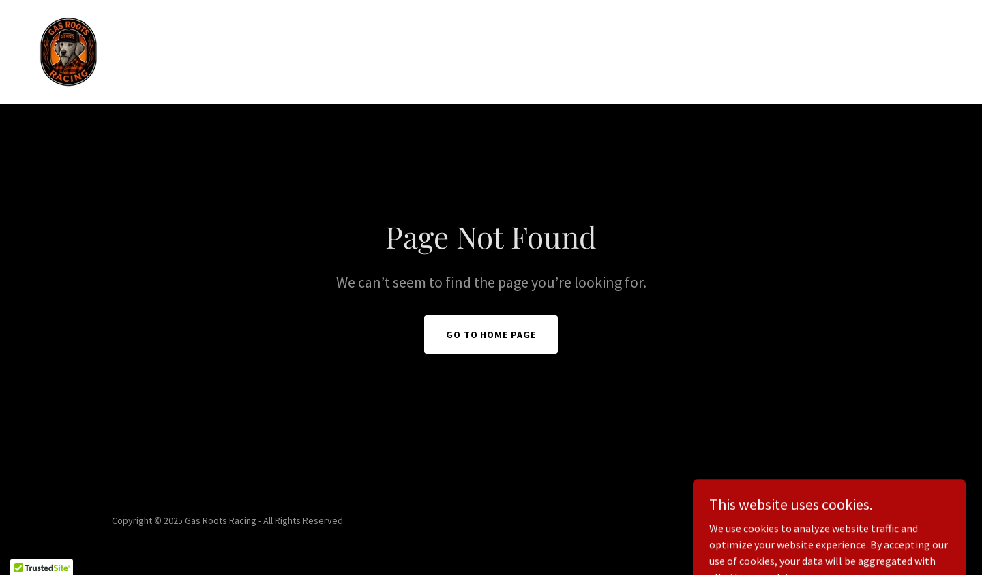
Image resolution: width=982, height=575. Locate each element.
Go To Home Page (491, 334)
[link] (68, 50)
